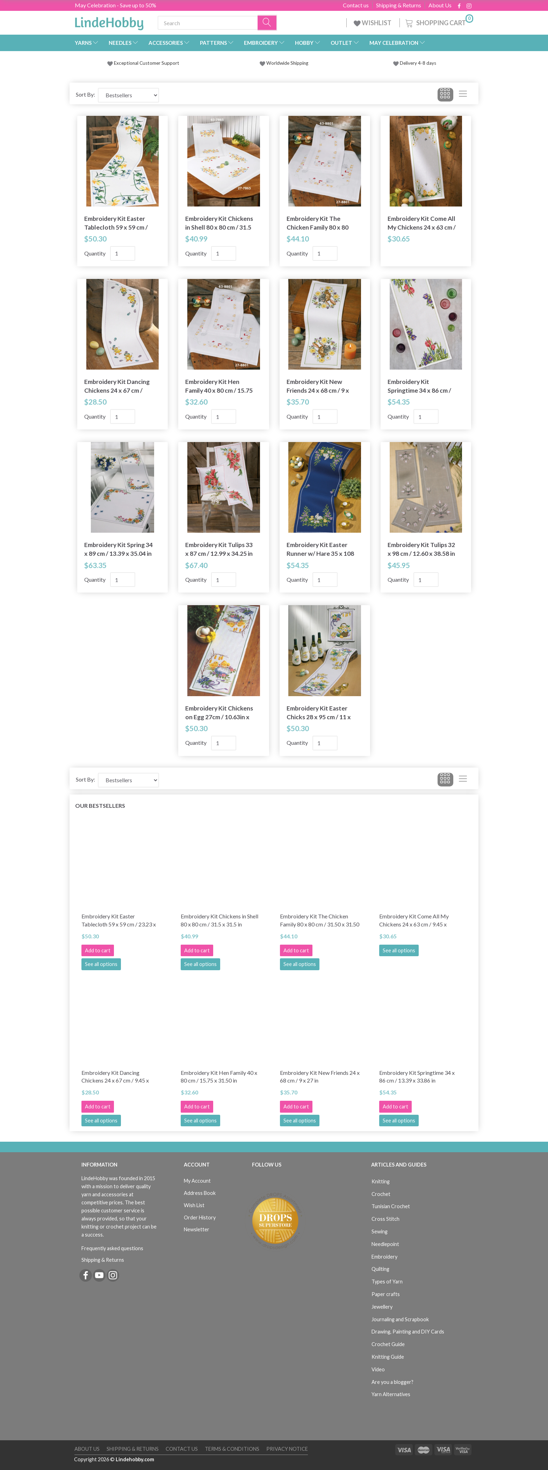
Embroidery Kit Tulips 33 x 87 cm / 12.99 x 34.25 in (219, 549)
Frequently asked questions (112, 1248)
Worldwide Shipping (284, 63)
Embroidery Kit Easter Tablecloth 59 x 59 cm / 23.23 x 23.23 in (116, 223)
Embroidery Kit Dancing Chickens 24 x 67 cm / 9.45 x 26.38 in (117, 386)
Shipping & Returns (398, 5)
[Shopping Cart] (438, 22)
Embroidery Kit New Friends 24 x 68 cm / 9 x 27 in (318, 386)
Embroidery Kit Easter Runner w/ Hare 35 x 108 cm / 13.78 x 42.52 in (320, 549)
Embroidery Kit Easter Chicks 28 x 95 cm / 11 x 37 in (319, 713)
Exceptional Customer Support (146, 63)
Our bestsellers (100, 805)
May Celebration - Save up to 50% (115, 5)
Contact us (356, 5)
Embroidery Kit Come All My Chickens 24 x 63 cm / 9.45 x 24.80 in (422, 223)
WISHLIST (373, 23)
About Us (440, 5)
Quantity (95, 253)
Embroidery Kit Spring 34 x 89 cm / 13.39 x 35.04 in (118, 549)
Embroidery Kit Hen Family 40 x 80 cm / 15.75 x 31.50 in (219, 386)
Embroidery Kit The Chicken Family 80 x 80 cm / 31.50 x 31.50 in (317, 223)
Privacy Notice (287, 1449)
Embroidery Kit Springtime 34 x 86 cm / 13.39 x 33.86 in (419, 386)
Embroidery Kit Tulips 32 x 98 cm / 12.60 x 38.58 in (421, 549)
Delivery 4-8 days (414, 63)
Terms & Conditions (232, 1449)
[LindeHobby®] (109, 21)
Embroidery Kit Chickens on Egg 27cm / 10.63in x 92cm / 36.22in (219, 713)
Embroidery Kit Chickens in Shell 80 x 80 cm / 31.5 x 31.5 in (219, 223)
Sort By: (85, 94)
